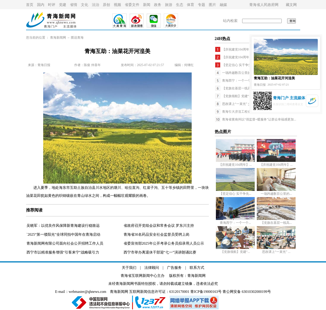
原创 (106, 5)
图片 (212, 5)
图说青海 (77, 37)
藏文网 (291, 5)
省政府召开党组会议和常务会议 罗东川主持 (159, 225)
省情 (73, 5)
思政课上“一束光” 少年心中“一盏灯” (247, 104)
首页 (29, 5)
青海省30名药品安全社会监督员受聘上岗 (156, 234)
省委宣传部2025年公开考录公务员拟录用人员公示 (164, 243)
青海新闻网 (58, 37)
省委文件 (132, 5)
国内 (40, 5)
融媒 (223, 5)
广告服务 (174, 268)
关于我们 (129, 268)
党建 (62, 5)
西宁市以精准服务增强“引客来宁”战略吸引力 (63, 252)
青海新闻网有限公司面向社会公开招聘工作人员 (65, 243)
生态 (179, 5)
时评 (51, 5)
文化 (84, 5)
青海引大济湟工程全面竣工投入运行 (247, 111)
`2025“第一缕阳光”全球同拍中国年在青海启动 (64, 234)
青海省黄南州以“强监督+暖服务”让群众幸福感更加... (259, 119)
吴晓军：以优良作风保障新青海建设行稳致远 (63, 225)
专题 (201, 5)
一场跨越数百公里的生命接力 (243, 73)
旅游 (168, 5)
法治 (95, 5)
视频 (117, 5)
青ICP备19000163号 (206, 292)
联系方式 (197, 268)
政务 (157, 5)
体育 (190, 5)
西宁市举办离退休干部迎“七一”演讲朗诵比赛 (160, 252)
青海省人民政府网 (263, 5)
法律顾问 (151, 268)
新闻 (146, 5)
